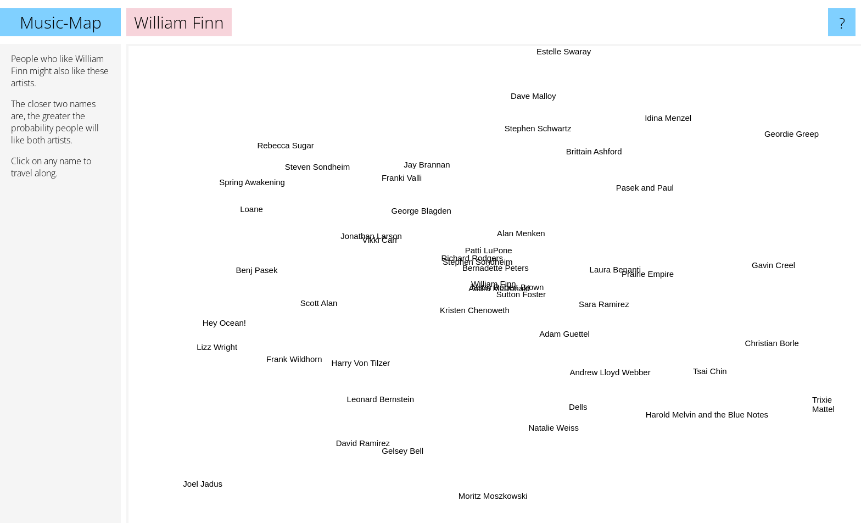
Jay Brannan (429, 169)
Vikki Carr (386, 243)
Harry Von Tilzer (367, 358)
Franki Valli (407, 184)
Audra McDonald (507, 301)
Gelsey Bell (404, 453)
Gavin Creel (771, 264)
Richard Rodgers (458, 249)
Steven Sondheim (317, 165)
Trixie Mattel (828, 397)
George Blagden (424, 214)
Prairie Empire (642, 274)
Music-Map (61, 22)
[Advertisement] (60, 355)
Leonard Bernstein (388, 393)
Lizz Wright (228, 344)
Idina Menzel (668, 116)
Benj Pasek (257, 271)
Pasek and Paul (645, 189)
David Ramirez (376, 432)
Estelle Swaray (562, 51)
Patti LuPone (488, 245)
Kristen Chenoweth (460, 320)
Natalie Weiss (548, 432)
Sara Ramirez (603, 306)
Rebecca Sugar (297, 154)
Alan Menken (524, 234)
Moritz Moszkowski (492, 488)
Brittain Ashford (592, 153)
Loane (252, 210)
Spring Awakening (266, 185)
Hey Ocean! (238, 319)
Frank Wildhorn (300, 356)
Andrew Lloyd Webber (612, 370)
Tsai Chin (698, 365)
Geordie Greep (776, 141)
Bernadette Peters (488, 270)
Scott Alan (316, 299)
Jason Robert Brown (512, 286)
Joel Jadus (197, 487)
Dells (571, 399)
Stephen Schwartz (537, 127)
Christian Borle (766, 342)
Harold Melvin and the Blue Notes (694, 406)
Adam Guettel (585, 344)
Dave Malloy (531, 96)
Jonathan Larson (363, 233)
